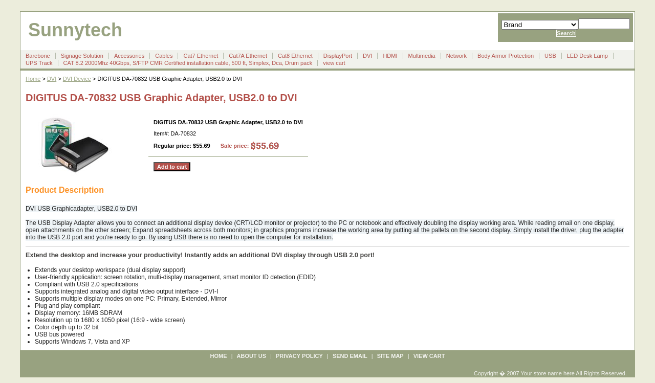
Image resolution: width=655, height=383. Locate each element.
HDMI (390, 56)
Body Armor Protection (505, 56)
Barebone (38, 56)
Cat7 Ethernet (200, 56)
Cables (163, 56)
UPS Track (39, 63)
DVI (367, 56)
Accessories (129, 56)
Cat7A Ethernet (248, 56)
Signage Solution (82, 56)
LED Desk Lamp (587, 56)
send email (350, 356)
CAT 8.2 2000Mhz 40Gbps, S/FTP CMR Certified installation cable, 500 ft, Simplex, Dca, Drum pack (188, 63)
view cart (334, 63)
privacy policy (299, 356)
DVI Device (77, 79)
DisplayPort (337, 56)
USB (550, 56)
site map (390, 356)
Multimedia (421, 56)
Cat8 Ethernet (295, 56)
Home (33, 79)
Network (456, 56)
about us (251, 356)
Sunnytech (75, 29)
